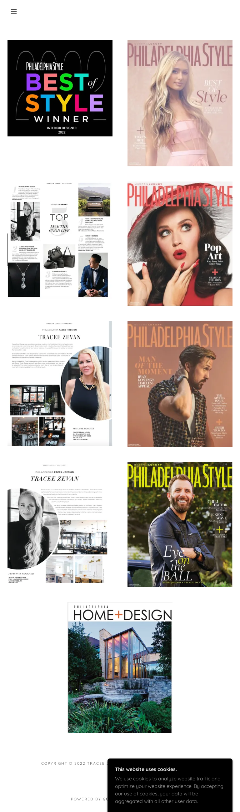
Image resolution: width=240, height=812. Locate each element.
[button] (14, 11)
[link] (120, 777)
